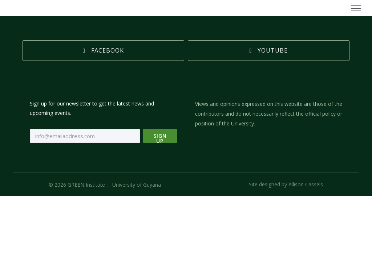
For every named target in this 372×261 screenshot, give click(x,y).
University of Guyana (136, 184)
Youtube (269, 50)
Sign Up (160, 136)
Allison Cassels (305, 183)
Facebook (103, 50)
